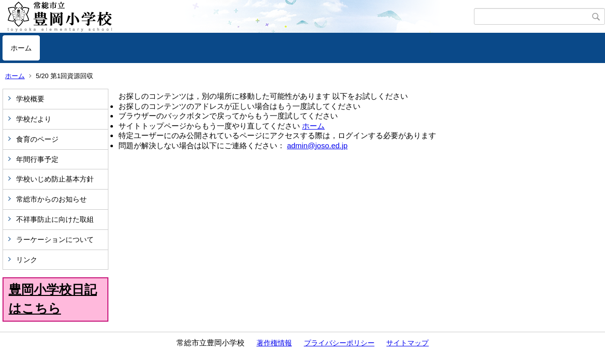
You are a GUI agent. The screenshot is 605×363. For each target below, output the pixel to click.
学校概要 (30, 99)
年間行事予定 (37, 159)
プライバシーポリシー (339, 343)
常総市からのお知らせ (51, 199)
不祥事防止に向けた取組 (55, 219)
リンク (26, 260)
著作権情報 (274, 343)
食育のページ (37, 139)
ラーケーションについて (55, 239)
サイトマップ (407, 343)
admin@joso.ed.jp (317, 145)
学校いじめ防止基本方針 (55, 179)
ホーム (21, 48)
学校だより (33, 119)
